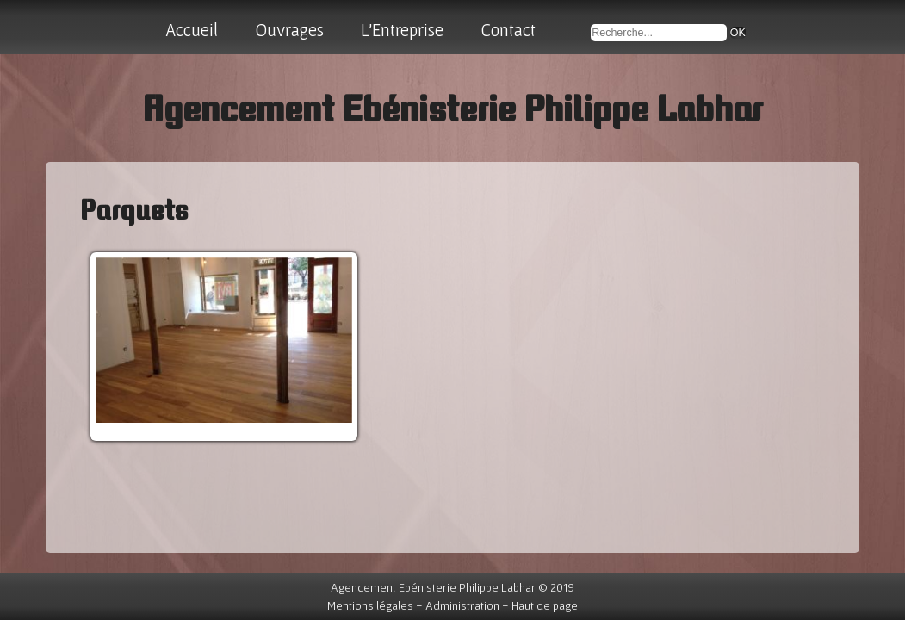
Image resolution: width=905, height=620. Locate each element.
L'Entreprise (402, 30)
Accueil (191, 30)
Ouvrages (289, 30)
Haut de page (544, 605)
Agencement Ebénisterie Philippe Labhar (452, 107)
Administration (462, 605)
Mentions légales (370, 605)
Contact (508, 30)
